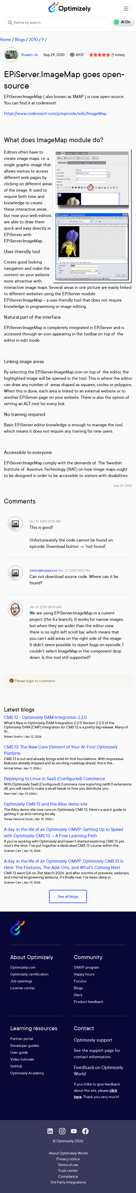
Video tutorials (22, 1059)
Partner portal (21, 1038)
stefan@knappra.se (43, 570)
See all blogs (68, 896)
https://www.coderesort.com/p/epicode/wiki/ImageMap (55, 113)
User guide (19, 1052)
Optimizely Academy (27, 1072)
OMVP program (86, 967)
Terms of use (68, 1164)
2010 (33, 39)
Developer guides (24, 1045)
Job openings (21, 980)
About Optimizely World (68, 1152)
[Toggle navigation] (126, 9)
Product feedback (88, 1001)
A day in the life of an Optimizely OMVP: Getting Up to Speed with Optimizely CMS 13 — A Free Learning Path (63, 832)
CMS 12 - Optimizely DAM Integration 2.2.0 (45, 717)
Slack (78, 994)
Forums (80, 980)
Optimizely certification (29, 974)
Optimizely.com (23, 967)
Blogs (20, 39)
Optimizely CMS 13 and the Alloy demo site (46, 804)
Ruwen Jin (29, 54)
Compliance (68, 1176)
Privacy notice (68, 1158)
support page (101, 1050)
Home (5, 39)
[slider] (99, 55)
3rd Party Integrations (68, 1182)
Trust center (68, 1170)
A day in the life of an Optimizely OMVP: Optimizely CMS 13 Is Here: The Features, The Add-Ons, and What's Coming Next (64, 864)
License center (22, 987)
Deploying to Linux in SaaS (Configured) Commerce (54, 778)
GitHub (16, 1066)
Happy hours (84, 974)
